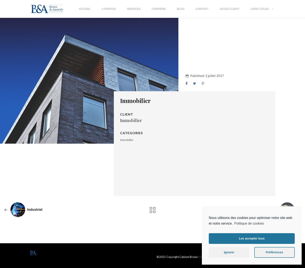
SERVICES (134, 8)
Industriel (34, 209)
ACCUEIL (85, 8)
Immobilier (126, 140)
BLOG (180, 8)
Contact (202, 8)
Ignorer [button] (229, 252)
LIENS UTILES (260, 8)
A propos (109, 8)
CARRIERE (159, 8)
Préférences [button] (274, 252)
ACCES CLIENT (230, 8)
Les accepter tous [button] (252, 238)
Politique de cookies (249, 223)
